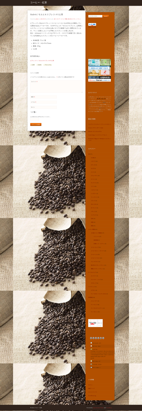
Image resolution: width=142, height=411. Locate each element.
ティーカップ (94, 305)
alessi (95, 111)
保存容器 (96, 240)
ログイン (90, 385)
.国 (54, 19)
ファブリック (91, 287)
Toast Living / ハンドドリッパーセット (97, 135)
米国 (92, 222)
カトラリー (93, 276)
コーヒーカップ (95, 247)
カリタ (106, 97)
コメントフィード (92, 392)
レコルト (97, 97)
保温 (100, 110)
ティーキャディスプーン (97, 308)
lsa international (95, 106)
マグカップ (93, 283)
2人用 (100, 106)
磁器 (104, 103)
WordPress (109, 408)
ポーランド (93, 208)
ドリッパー (96, 236)
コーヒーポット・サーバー (97, 251)
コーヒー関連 (64, 19)
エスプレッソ (104, 110)
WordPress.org (92, 396)
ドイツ (92, 186)
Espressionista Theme (98, 408)
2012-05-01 (43, 19)
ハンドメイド (92, 110)
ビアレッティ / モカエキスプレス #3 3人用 (42, 61)
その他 (92, 158)
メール (33, 102)
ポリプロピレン (103, 101)
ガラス (101, 111)
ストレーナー (94, 301)
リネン (106, 108)
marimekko (94, 102)
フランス (93, 201)
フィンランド (94, 197)
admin (36, 19)
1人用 (91, 100)
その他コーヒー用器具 (96, 233)
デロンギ (108, 102)
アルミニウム (48, 65)
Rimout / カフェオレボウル (95, 131)
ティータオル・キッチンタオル (98, 294)
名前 (33, 97)
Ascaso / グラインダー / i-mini (95, 128)
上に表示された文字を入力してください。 (40, 117)
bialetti (39, 65)
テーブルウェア (92, 272)
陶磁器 (109, 110)
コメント (34, 82)
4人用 (97, 100)
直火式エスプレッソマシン (74, 19)
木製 (89, 104)
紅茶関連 (90, 297)
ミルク (96, 108)
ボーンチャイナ (95, 104)
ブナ (106, 106)
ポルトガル (93, 204)
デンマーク (93, 183)
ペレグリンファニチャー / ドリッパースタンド (99, 124)
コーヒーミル (94, 254)
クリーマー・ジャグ (96, 279)
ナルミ (103, 106)
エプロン (93, 290)
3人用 (33, 65)
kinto (109, 106)
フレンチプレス (95, 262)
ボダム (94, 100)
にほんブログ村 (92, 27)
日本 (92, 219)
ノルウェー (93, 190)
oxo (90, 102)
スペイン (93, 179)
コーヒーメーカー (95, 258)
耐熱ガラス (102, 108)
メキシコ (93, 211)
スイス (92, 172)
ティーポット (94, 312)
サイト (33, 107)
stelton (92, 97)
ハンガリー (93, 194)
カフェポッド (100, 102)
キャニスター (91, 111)
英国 (92, 226)
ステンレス (101, 99)
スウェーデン (94, 176)
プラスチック (93, 99)
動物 (105, 104)
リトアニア (93, 215)
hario (97, 110)
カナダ (92, 168)
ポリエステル (102, 97)
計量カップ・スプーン (99, 244)
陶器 (98, 111)
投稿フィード (91, 388)
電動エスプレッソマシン (97, 269)
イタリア (58, 19)
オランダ (93, 165)
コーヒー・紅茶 (38, 2)
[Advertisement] (99, 43)
